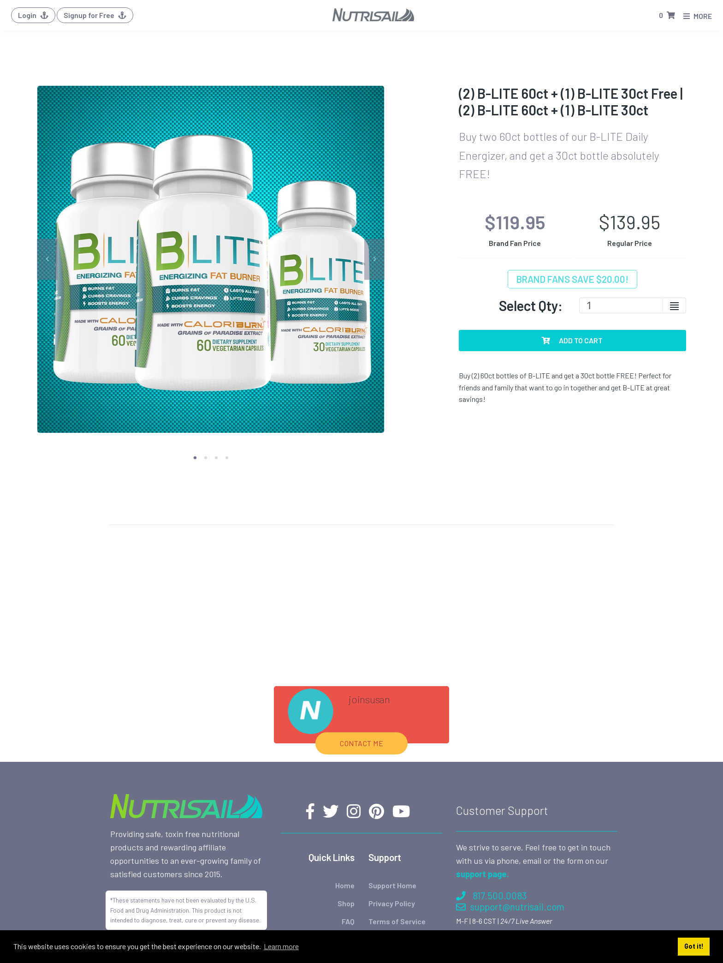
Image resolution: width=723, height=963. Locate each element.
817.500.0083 (491, 771)
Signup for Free (95, 15)
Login (33, 15)
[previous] (47, 259)
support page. (482, 749)
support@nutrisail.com (510, 782)
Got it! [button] (694, 946)
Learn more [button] (281, 946)
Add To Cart (572, 340)
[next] (374, 259)
